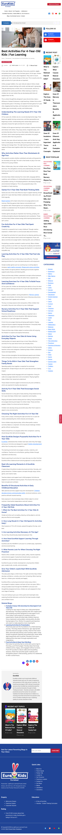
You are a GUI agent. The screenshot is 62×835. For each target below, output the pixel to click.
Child (49, 285)
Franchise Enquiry (11, 803)
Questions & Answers (54, 345)
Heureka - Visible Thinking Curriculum (46, 803)
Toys (49, 368)
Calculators (39, 788)
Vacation (50, 371)
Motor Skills (51, 329)
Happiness (51, 315)
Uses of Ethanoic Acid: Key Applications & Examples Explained (56, 142)
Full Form (50, 311)
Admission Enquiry (11, 801)
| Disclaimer (19, 829)
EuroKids (6, 65)
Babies (46, 214)
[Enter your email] (41, 751)
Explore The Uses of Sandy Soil (32, 727)
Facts (49, 299)
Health (50, 318)
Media (38, 786)
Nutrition (50, 336)
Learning (21, 718)
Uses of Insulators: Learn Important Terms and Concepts (47, 142)
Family (50, 301)
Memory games (34, 295)
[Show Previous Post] (55, 23)
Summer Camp (52, 361)
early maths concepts (14, 267)
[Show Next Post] (58, 23)
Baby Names (51, 276)
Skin (49, 352)
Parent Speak (40, 771)
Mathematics (51, 324)
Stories (50, 359)
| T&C (6, 829)
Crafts (50, 287)
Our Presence (40, 777)
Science (50, 350)
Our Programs (16, 11)
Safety (50, 348)
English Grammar (53, 297)
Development (52, 292)
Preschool (51, 343)
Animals (50, 269)
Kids (45, 163)
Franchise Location (41, 779)
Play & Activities (52, 341)
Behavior (50, 281)
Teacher (50, 364)
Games (50, 313)
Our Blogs (39, 783)
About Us (38, 769)
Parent (46, 190)
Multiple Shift (52, 331)
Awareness (51, 271)
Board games (6, 201)
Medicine (50, 327)
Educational (8, 58)
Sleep (49, 354)
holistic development (35, 444)
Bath (49, 278)
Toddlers (50, 366)
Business (50, 283)
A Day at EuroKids (41, 801)
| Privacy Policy (12, 829)
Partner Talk (39, 773)
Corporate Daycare (11, 806)
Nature (21, 720)
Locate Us (39, 775)
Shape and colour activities (30, 267)
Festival (50, 304)
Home (3, 58)
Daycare (50, 290)
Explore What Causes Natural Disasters (56, 73)
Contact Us (39, 781)
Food (49, 306)
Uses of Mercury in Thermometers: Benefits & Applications (56, 106)
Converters (39, 790)
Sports (50, 357)
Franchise (51, 308)
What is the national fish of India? (10, 727)
